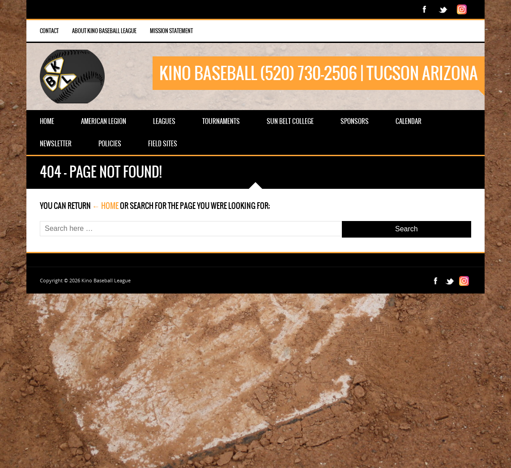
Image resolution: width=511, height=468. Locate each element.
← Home (105, 206)
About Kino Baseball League (104, 31)
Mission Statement (171, 31)
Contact (49, 31)
